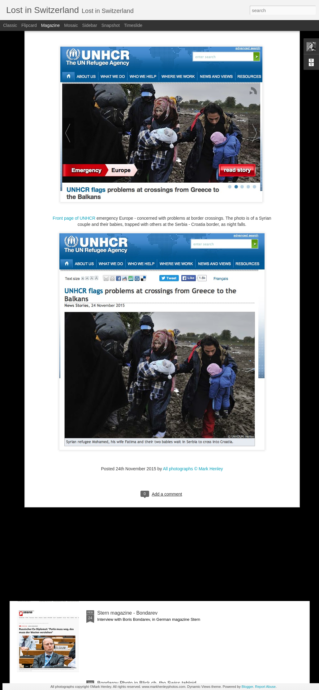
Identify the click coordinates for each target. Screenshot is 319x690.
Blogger (247, 686)
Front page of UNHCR (74, 161)
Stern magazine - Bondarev (127, 613)
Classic (10, 25)
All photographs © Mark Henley (193, 412)
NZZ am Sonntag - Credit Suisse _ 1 (137, 542)
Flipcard (29, 25)
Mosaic (71, 25)
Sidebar (89, 25)
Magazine (50, 25)
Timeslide (133, 25)
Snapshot (110, 25)
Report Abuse (265, 686)
